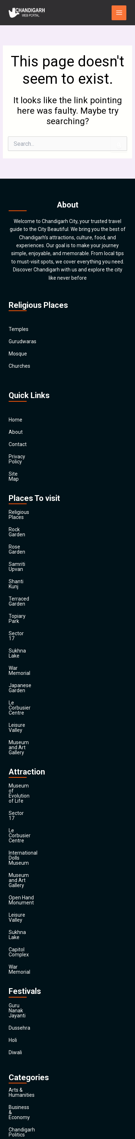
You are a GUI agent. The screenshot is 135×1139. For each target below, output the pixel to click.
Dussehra (19, 851)
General (17, 1011)
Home (15, 420)
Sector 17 (20, 588)
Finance (17, 999)
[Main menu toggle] (119, 12)
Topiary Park (23, 576)
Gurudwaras (22, 342)
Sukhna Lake (23, 600)
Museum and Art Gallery (36, 661)
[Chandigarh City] (27, 13)
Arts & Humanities (29, 913)
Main (14, 1097)
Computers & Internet (33, 962)
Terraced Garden (28, 563)
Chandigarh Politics (30, 938)
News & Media (25, 1036)
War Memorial (24, 612)
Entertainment (25, 987)
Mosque (18, 354)
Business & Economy (32, 926)
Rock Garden (23, 514)
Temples (18, 329)
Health (16, 1024)
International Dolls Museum (40, 732)
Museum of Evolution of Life (41, 695)
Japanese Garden (29, 625)
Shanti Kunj (21, 551)
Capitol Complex (27, 793)
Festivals (18, 1073)
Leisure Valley (24, 649)
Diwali (15, 875)
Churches (19, 366)
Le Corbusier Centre (31, 637)
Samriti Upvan (25, 539)
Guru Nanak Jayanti (31, 839)
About (16, 432)
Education (20, 975)
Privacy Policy (24, 456)
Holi (13, 863)
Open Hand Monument (34, 756)
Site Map (19, 469)
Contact (18, 444)
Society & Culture (28, 1061)
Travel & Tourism (28, 1085)
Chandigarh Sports (30, 950)
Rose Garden (23, 526)
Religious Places (27, 502)
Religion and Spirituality (35, 1048)
